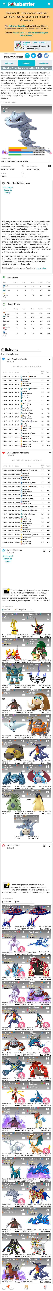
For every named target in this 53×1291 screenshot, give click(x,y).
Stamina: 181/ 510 (39, 154)
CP (3, 637)
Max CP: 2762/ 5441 (38, 148)
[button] (33, 55)
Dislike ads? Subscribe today (8, 190)
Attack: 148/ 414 (40, 150)
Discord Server (18, 33)
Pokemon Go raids (17, 26)
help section (41, 268)
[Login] (48, 4)
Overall (18, 637)
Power (4, 635)
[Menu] (4, 4)
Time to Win (18, 635)
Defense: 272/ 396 (39, 152)
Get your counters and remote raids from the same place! (36, 47)
